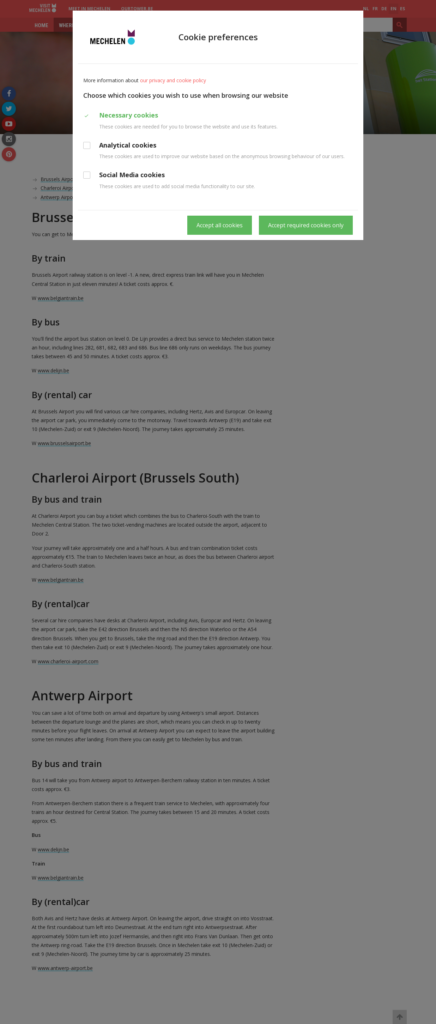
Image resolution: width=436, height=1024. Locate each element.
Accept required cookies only (306, 225)
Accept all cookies (219, 225)
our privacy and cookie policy (173, 80)
